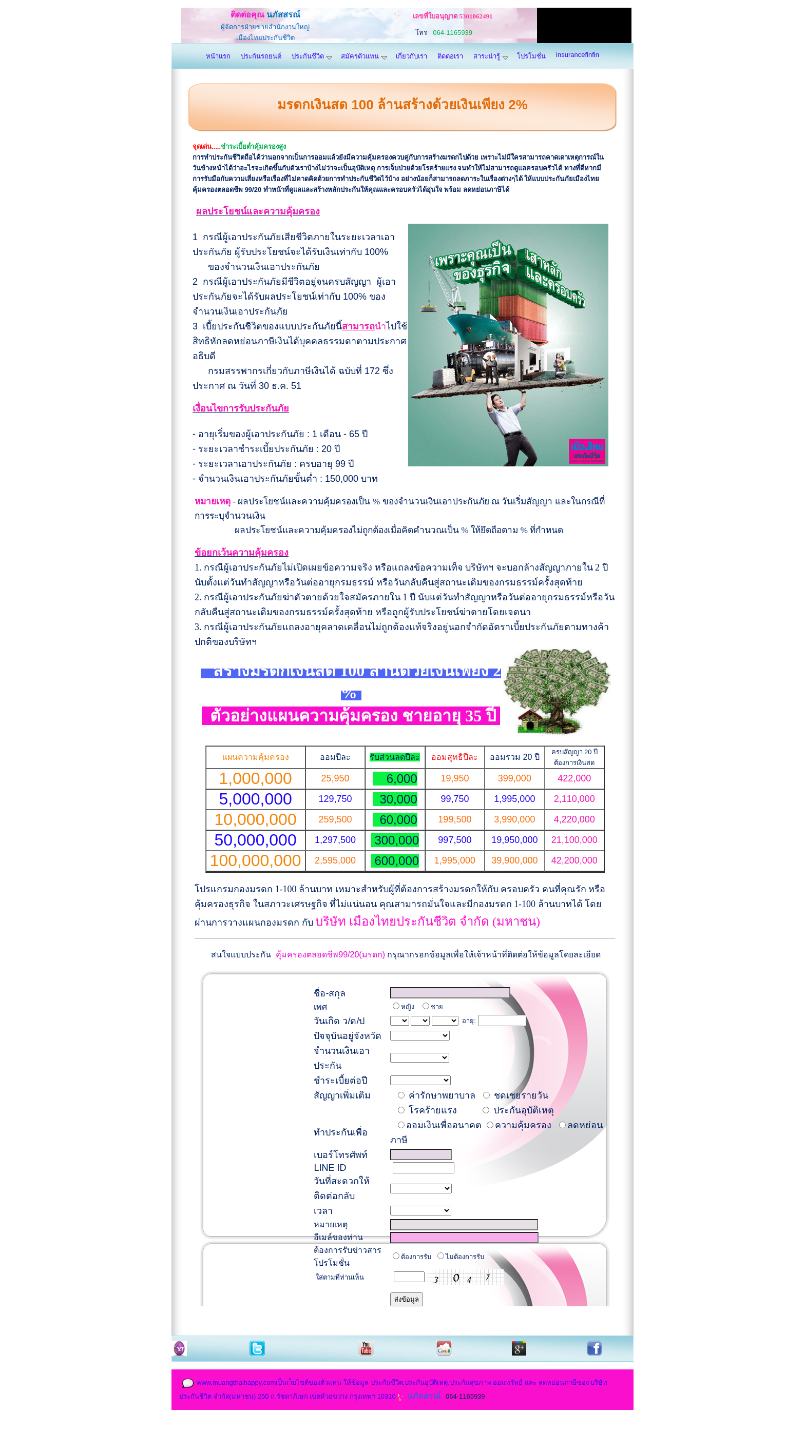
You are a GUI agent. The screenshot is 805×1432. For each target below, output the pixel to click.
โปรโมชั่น (531, 56)
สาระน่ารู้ (490, 56)
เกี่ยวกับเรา (411, 56)
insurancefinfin (577, 54)
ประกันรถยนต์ (261, 56)
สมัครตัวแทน (364, 56)
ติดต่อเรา (450, 56)
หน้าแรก (218, 56)
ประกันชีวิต (312, 56)
